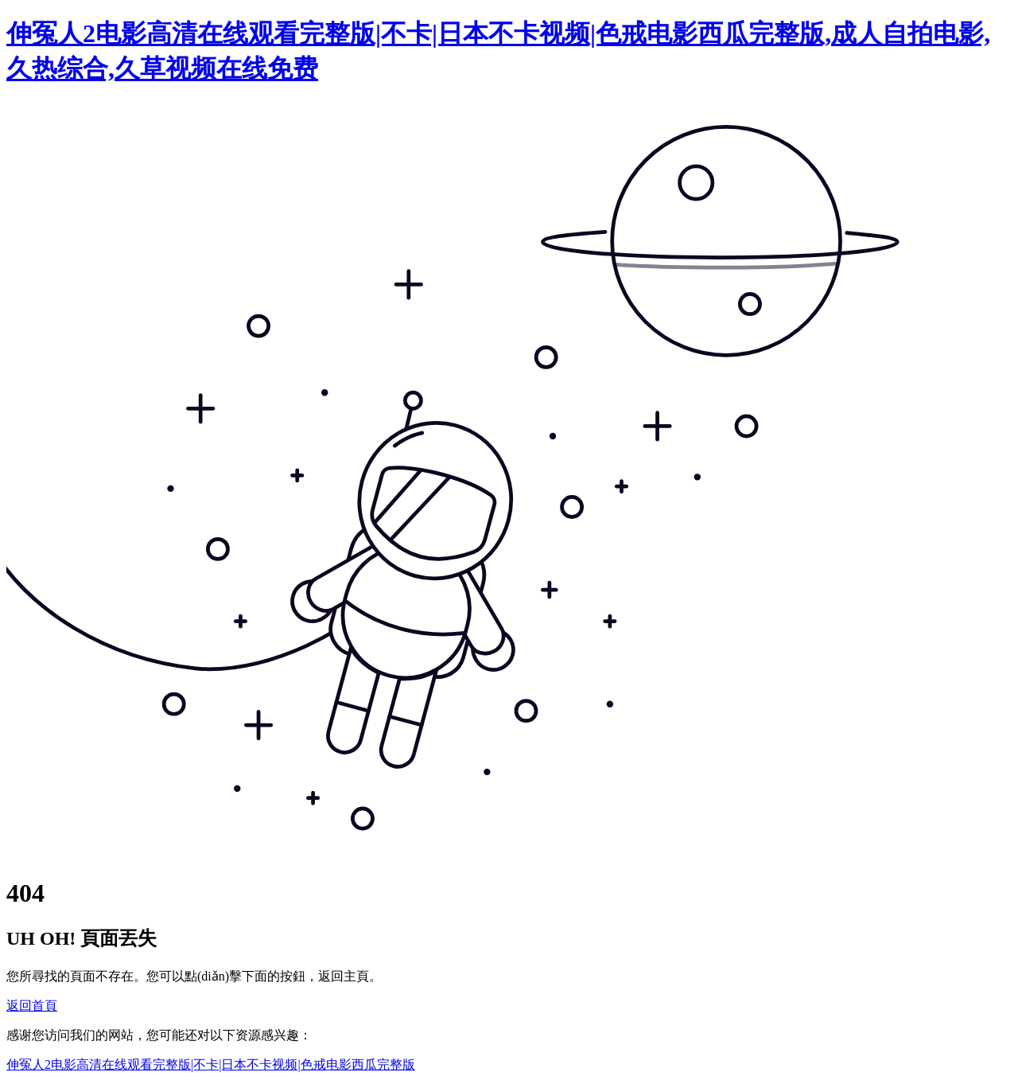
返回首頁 (31, 1005)
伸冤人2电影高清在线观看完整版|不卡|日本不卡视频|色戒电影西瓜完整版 (210, 1064)
